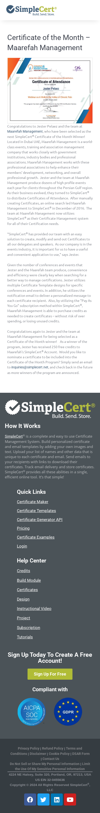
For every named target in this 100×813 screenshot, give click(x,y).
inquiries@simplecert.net (29, 367)
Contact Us (51, 759)
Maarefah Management (25, 131)
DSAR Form (81, 754)
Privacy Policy (28, 748)
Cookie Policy (59, 754)
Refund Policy (52, 748)
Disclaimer (38, 754)
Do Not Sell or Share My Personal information (44, 764)
